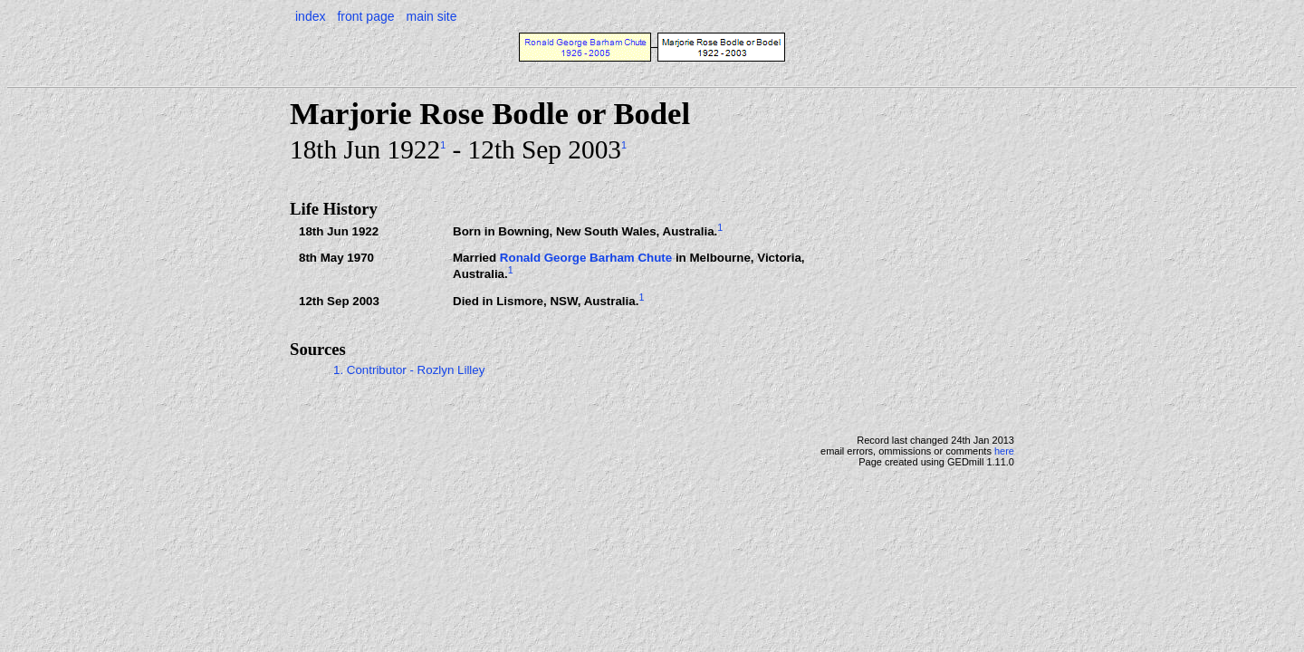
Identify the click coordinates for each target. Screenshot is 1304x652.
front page (365, 16)
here (1004, 451)
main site (431, 16)
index (310, 16)
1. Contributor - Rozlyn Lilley (408, 370)
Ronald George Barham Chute (586, 257)
